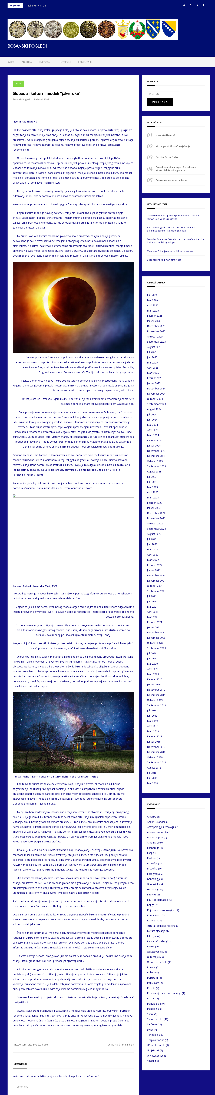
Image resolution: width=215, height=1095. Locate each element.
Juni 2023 (152, 482)
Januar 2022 (154, 570)
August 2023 (154, 471)
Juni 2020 (152, 658)
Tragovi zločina (155, 1040)
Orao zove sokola (157, 962)
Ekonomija (153, 847)
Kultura (44, 62)
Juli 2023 (152, 476)
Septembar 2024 (156, 404)
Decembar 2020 (156, 632)
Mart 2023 (153, 497)
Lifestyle (152, 936)
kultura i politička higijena (161, 925)
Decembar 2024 (156, 388)
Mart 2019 (153, 731)
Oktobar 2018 (155, 757)
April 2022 (152, 554)
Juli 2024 (152, 414)
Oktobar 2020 (155, 643)
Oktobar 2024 (155, 399)
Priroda (151, 988)
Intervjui (65, 62)
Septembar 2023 (156, 466)
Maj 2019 (152, 721)
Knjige (150, 905)
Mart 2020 (153, 674)
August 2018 (154, 767)
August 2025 (154, 347)
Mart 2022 (153, 559)
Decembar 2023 (156, 450)
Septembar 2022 (156, 528)
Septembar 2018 (156, 762)
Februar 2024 (154, 440)
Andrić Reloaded (156, 821)
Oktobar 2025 (155, 336)
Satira (150, 1014)
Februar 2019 (154, 736)
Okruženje (153, 956)
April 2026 (152, 305)
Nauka (150, 946)
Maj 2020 (152, 663)
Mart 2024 (153, 435)
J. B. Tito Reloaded (157, 899)
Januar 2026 (154, 321)
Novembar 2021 (156, 580)
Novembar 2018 (156, 752)
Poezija (151, 967)
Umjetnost (153, 1050)
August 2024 (154, 409)
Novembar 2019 (156, 695)
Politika (27, 62)
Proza (150, 998)
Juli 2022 (152, 539)
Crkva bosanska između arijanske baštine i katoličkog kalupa (171, 229)
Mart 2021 (153, 617)
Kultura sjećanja (156, 930)
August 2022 (154, 533)
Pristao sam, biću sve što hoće (30, 958)
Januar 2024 (154, 445)
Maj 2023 (152, 487)
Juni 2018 (152, 778)
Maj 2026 (152, 300)
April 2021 (152, 611)
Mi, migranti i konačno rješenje (173, 146)
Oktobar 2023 (155, 461)
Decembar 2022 (156, 513)
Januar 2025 (154, 383)
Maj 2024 (152, 424)
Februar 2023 (154, 502)
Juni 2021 (152, 601)
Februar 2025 (154, 378)
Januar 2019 (154, 741)
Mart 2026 (153, 310)
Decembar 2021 (156, 575)
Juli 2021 (152, 596)
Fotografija (153, 873)
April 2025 (152, 367)
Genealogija (154, 879)
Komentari (85, 62)
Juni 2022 (152, 544)
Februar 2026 (154, 315)
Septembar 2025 (156, 341)
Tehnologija (154, 1034)
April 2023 (152, 492)
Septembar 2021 (156, 591)
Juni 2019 (152, 715)
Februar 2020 (154, 679)
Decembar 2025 (156, 326)
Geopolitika (153, 884)
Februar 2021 (154, 622)
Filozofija (152, 868)
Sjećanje (152, 1024)
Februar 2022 (154, 565)
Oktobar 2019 (155, 700)
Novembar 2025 (156, 331)
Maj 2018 (152, 783)
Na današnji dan (156, 941)
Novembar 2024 (156, 393)
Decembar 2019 (156, 689)
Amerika (151, 816)
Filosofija (152, 863)
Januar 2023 (154, 508)
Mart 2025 (153, 373)
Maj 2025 (152, 362)
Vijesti (150, 1060)
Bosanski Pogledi (21, 99)
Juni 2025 (152, 357)
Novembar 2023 (156, 456)
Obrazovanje (154, 951)
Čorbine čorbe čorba (167, 157)
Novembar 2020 (156, 637)
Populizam (153, 982)
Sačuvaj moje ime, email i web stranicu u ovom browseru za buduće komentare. (65, 1066)
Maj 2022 (152, 549)
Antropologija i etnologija (161, 827)
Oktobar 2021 (155, 585)
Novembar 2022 (156, 518)
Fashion (151, 858)
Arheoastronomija (157, 832)
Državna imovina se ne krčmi (171, 180)
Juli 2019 (152, 710)
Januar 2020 (154, 684)
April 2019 (152, 726)
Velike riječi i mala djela (121, 958)
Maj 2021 (152, 606)
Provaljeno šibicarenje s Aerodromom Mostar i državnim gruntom (177, 169)
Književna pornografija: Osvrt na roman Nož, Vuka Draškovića (173, 217)
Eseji (18, 83)
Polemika (152, 972)
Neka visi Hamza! (36, 5)
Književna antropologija (160, 910)
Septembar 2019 (156, 705)
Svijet (11, 62)
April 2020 (152, 669)
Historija (152, 889)
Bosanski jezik (155, 837)
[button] (184, 5)
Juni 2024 (152, 419)
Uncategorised (155, 1055)
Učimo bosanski (156, 1045)
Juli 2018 (152, 773)
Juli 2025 (152, 352)
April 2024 (152, 430)
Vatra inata (175, 259)
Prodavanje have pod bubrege (164, 993)
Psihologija (153, 1003)
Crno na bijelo (155, 842)
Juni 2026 (152, 295)
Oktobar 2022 (155, 523)
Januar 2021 (154, 627)
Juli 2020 (152, 653)
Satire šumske (155, 1019)
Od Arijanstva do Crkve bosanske (175, 251)
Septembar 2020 (156, 648)
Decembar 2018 (156, 747)
